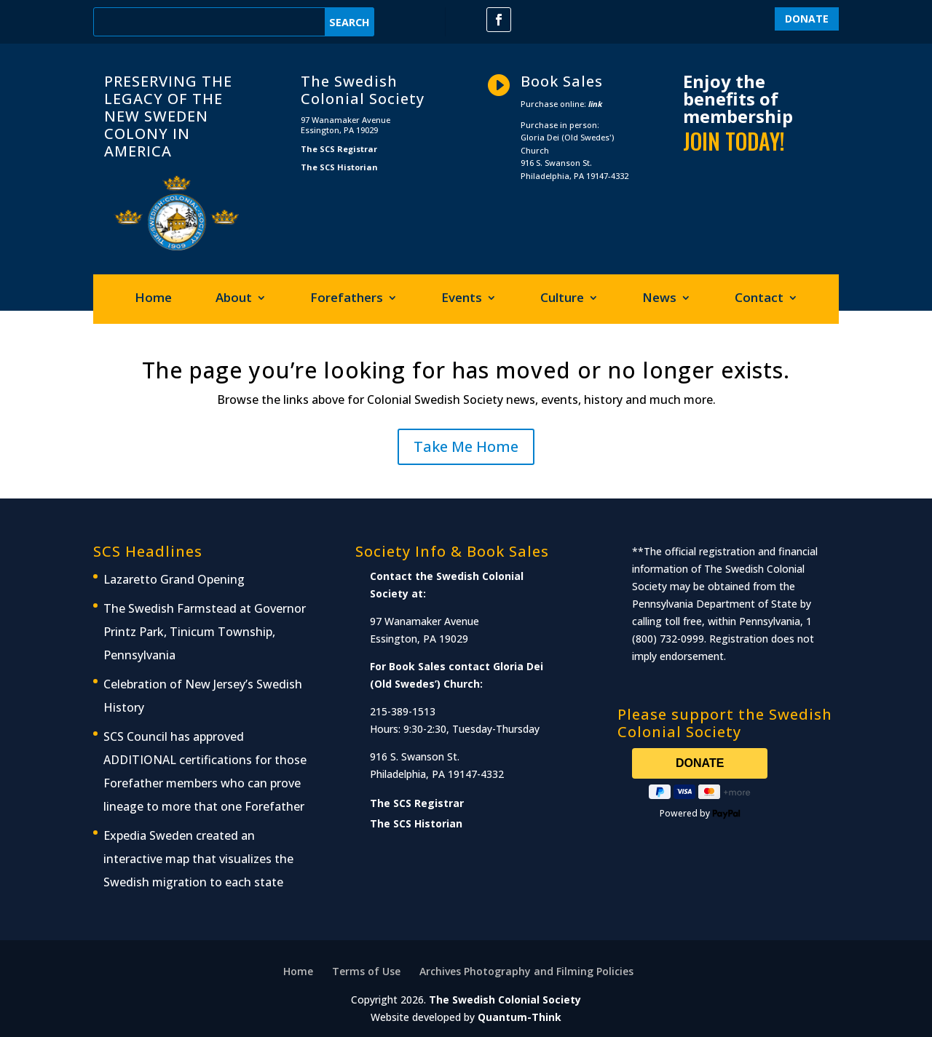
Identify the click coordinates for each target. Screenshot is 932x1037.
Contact (759, 299)
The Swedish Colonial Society (505, 999)
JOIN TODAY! (734, 140)
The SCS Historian (339, 167)
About (234, 299)
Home (153, 299)
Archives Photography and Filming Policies (526, 971)
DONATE (807, 18)
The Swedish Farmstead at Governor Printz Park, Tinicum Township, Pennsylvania (204, 631)
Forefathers (346, 299)
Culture (562, 299)
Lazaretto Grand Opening (174, 579)
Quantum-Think (519, 1017)
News (659, 299)
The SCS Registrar (339, 148)
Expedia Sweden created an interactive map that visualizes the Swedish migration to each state (198, 858)
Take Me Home (466, 446)
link (595, 103)
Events (461, 299)
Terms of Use (366, 971)
